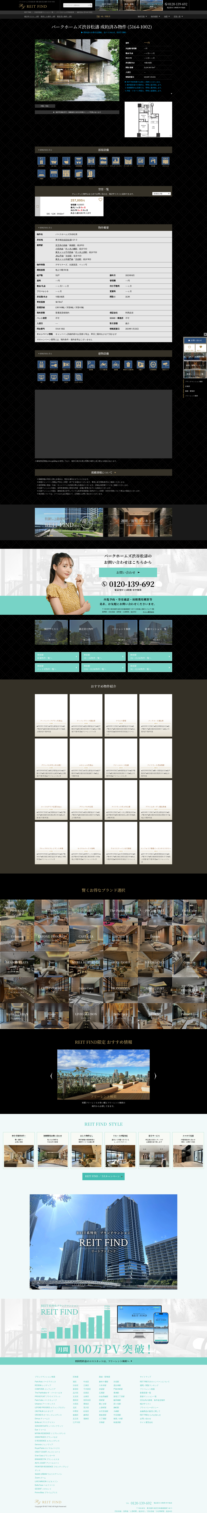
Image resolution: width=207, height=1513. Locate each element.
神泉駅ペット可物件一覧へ (46, 667)
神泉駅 (72, 245)
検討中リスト (145, 1404)
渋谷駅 (69, 256)
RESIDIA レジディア (43, 1385)
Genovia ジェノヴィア (44, 1444)
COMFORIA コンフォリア (45, 1389)
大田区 (75, 1404)
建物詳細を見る (46, 150)
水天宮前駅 (103, 1411)
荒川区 (86, 1407)
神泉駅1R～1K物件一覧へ (93, 656)
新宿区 (75, 1389)
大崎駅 (116, 1411)
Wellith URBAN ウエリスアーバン (48, 1474)
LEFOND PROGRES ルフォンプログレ (50, 1407)
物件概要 (154, 16)
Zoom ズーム (40, 1478)
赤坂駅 (102, 1389)
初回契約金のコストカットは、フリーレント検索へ (102, 1361)
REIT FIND (27, 12)
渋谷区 (64, 240)
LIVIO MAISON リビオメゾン (46, 1481)
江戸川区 (76, 1422)
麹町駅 (116, 1407)
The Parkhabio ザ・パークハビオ (48, 1393)
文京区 (75, 1396)
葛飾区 (86, 1419)
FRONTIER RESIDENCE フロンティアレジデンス (51, 1468)
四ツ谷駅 (117, 1404)
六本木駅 (102, 1385)
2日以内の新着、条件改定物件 (152, 1400)
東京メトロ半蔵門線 (64, 259)
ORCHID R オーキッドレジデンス (48, 1415)
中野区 (75, 1411)
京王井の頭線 (61, 245)
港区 (75, 1382)
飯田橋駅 (117, 1400)
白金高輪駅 (103, 1396)
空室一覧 (177, 16)
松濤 (69, 240)
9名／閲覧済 (105, 16)
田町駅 (102, 1400)
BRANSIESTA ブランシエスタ (47, 1459)
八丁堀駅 (102, 1419)
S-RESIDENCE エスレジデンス (47, 1441)
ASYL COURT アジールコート (47, 1463)
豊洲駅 (116, 1393)
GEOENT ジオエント (43, 1489)
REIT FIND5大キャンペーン (102, 1176)
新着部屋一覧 (145, 1393)
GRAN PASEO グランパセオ (46, 1437)
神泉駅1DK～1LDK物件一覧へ (95, 667)
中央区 (86, 1382)
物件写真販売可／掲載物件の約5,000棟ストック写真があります (78, 112)
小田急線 (59, 249)
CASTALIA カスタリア (44, 1411)
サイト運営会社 (148, 612)
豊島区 (86, 1404)
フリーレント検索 (147, 1389)
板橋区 (75, 1415)
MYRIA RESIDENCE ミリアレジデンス (50, 1433)
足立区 (75, 1419)
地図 (166, 16)
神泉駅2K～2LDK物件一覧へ (140, 656)
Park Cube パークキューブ (46, 1400)
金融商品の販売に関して (150, 1411)
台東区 (86, 1396)
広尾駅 (102, 1393)
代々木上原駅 (81, 252)
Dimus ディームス (42, 1419)
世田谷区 (87, 1400)
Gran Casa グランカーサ (45, 1456)
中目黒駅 (117, 1415)
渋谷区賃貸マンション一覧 (43, 12)
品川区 (75, 1393)
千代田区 (87, 1389)
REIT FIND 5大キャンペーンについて (155, 1382)
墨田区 (75, 1400)
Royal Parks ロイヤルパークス (47, 1448)
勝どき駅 (102, 1404)
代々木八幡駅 (71, 249)
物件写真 (141, 16)
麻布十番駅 (103, 1382)
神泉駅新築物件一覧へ (44, 656)
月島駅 (102, 1422)
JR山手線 (59, 256)
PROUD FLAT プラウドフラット (48, 1396)
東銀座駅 (102, 1415)
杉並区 (86, 1411)
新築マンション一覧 (148, 1396)
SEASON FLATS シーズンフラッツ (49, 1426)
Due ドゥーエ (40, 1430)
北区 (75, 1407)
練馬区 (86, 1415)
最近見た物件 (189, 348)
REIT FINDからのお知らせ (150, 1415)
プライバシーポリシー (149, 1407)
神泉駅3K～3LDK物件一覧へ (140, 667)
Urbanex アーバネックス (45, 1404)
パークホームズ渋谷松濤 (65, 12)
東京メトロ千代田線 (64, 252)
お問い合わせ (125, 572)
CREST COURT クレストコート (47, 1452)
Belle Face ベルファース (45, 1485)
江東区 (86, 1385)
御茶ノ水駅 (118, 1419)
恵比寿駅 (117, 1385)
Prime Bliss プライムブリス (46, 1492)
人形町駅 (102, 1407)
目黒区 (86, 1393)
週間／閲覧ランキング (149, 1385)
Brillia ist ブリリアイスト (45, 1422)
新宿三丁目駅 (119, 1396)
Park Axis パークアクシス (45, 1382)
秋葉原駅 (117, 1422)
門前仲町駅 (118, 1389)
